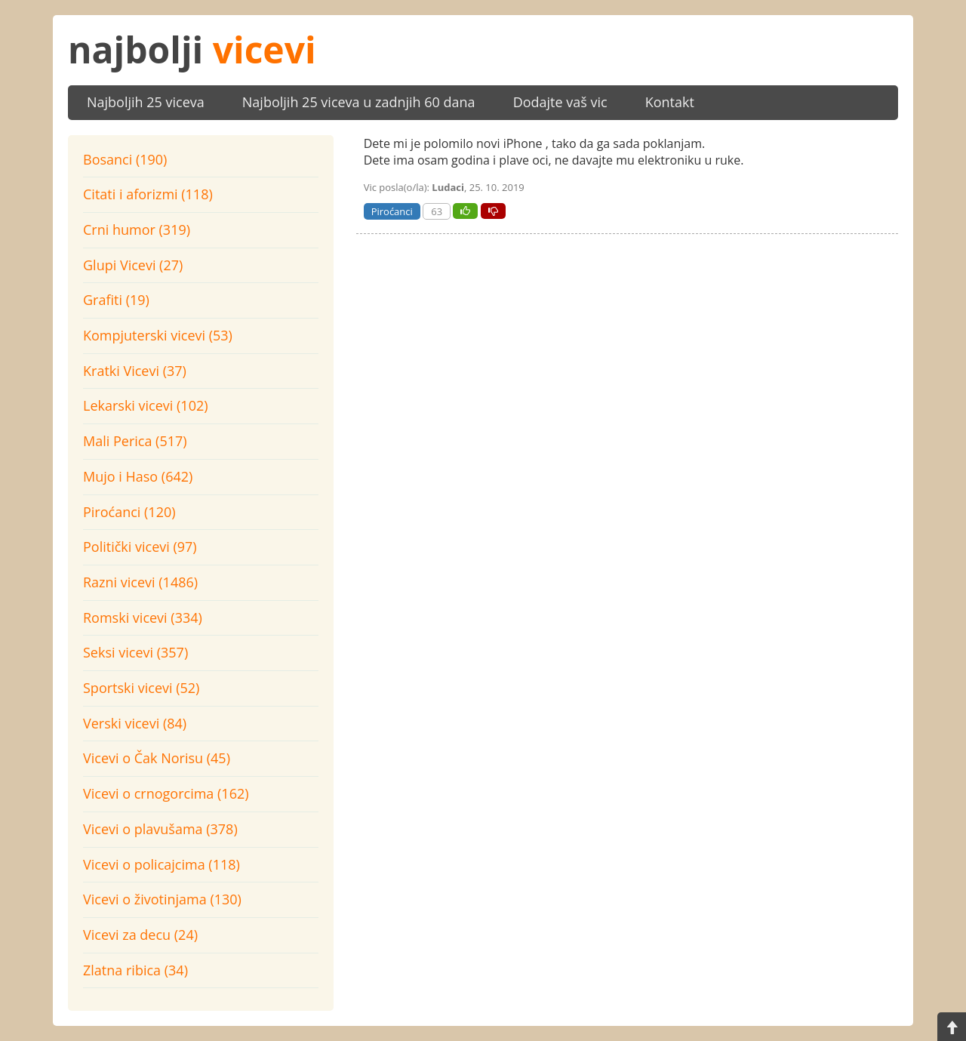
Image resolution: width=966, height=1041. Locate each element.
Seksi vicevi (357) (135, 652)
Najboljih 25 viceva (146, 102)
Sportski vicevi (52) (141, 688)
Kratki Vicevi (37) (134, 371)
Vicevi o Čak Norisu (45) (156, 758)
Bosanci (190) (125, 159)
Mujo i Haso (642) (137, 476)
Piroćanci (392, 211)
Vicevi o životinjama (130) (162, 899)
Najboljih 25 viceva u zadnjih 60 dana (358, 102)
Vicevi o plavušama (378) (160, 829)
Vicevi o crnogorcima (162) (166, 793)
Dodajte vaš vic (560, 102)
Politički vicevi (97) (140, 546)
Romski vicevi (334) (142, 617)
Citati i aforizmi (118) (148, 194)
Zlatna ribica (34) (135, 970)
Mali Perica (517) (135, 441)
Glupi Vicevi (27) (133, 265)
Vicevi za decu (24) (140, 935)
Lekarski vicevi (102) (145, 405)
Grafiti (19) (116, 300)
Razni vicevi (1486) (140, 582)
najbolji (192, 49)
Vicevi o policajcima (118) (161, 864)
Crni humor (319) (136, 229)
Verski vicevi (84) (134, 723)
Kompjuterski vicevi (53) (157, 335)
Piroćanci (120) (129, 512)
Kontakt (669, 102)
